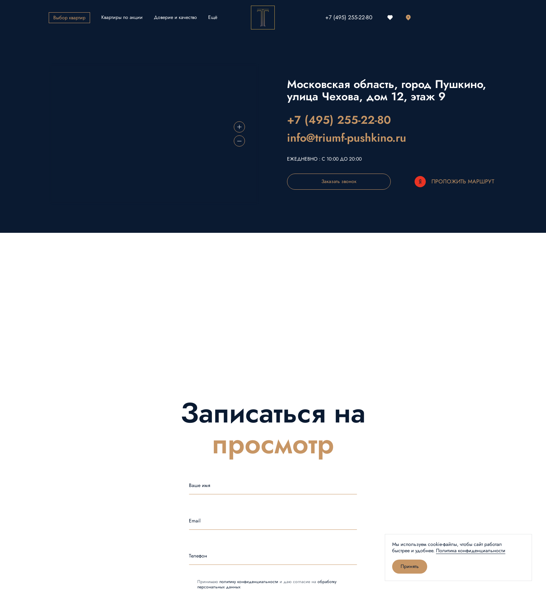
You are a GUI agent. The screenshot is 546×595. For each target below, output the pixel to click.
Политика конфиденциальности (470, 550)
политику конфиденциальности (248, 581)
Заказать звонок (338, 181)
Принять (410, 566)
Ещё (212, 17)
